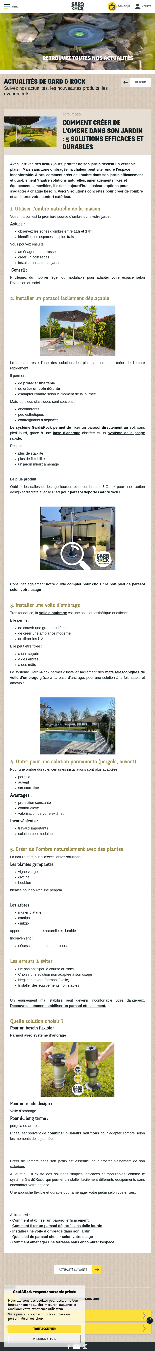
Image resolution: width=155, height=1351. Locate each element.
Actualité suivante (73, 1270)
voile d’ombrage (53, 613)
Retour (140, 82)
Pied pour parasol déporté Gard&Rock (85, 492)
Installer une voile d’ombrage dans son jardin (51, 1231)
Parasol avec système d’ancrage (38, 1035)
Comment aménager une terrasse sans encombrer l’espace (63, 1242)
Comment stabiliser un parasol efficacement (50, 1220)
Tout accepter (44, 1329)
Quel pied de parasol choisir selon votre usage (52, 1237)
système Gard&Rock (34, 427)
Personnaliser (44, 1339)
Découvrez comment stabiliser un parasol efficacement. (58, 1006)
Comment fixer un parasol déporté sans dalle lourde (57, 1226)
